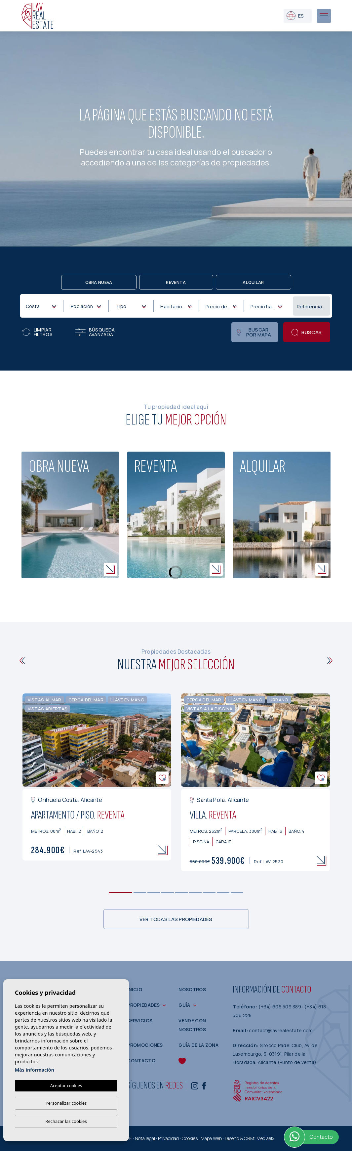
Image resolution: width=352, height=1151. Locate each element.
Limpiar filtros (37, 332)
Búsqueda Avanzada (95, 332)
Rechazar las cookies (66, 1121)
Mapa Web (211, 1138)
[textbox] (42, 306)
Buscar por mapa (254, 332)
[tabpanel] (96, 777)
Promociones (145, 1045)
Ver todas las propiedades (176, 919)
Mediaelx (265, 1138)
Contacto (141, 1060)
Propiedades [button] (143, 1005)
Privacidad (168, 1138)
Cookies (190, 1138)
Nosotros (192, 989)
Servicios (139, 1020)
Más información (34, 1070)
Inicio (134, 989)
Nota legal (145, 1138)
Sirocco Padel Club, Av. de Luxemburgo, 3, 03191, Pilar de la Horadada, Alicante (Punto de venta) (275, 1053)
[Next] (330, 660)
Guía (184, 1005)
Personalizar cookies (66, 1103)
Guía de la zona (198, 1045)
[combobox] (40, 305)
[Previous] (22, 660)
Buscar (307, 332)
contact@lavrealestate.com (281, 1030)
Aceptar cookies (66, 1085)
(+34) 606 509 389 (280, 1006)
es (295, 15)
